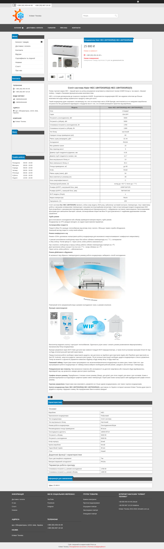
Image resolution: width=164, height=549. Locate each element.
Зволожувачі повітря (90, 510)
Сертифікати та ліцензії (25, 58)
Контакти (76, 28)
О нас (14, 503)
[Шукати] (116, 16)
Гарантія (51, 28)
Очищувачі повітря (90, 514)
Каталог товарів (22, 42)
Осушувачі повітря (89, 506)
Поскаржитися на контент (77, 547)
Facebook (51, 503)
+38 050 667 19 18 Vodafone (129, 505)
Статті (18, 66)
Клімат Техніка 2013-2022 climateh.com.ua (134, 509)
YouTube (51, 499)
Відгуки (18, 54)
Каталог (17, 28)
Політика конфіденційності (96, 547)
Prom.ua (93, 544)
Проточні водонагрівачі (91, 503)
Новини (18, 62)
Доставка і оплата (35, 28)
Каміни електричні (89, 499)
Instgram (51, 506)
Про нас (63, 28)
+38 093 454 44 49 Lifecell (128, 502)
